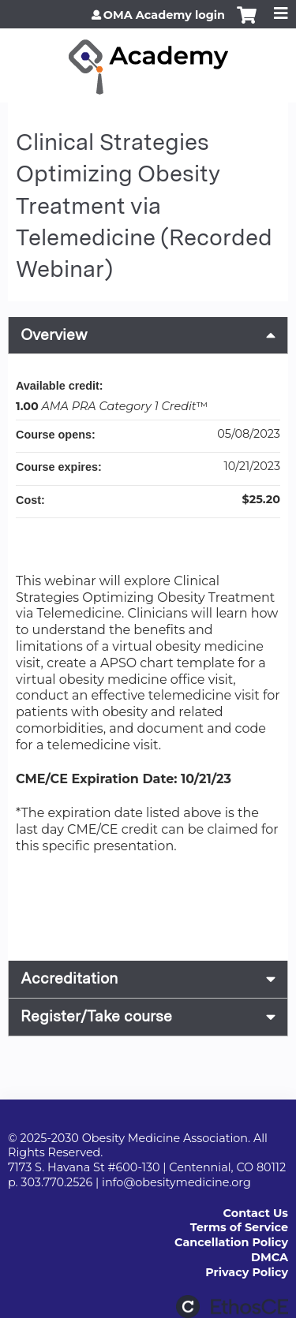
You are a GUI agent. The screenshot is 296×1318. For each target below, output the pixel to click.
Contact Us (255, 1213)
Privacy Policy (246, 1272)
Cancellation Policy (231, 1242)
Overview (54, 335)
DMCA (269, 1257)
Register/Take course (96, 1016)
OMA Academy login (164, 15)
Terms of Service (239, 1227)
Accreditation (69, 978)
